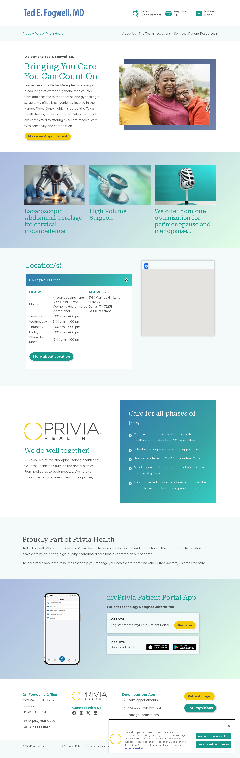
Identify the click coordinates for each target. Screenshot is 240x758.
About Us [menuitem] (129, 33)
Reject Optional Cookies (214, 744)
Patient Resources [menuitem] (201, 33)
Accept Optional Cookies (213, 736)
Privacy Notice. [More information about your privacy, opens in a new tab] (134, 748)
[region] (172, 736)
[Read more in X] (88, 713)
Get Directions (99, 311)
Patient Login (199, 696)
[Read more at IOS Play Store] (157, 647)
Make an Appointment (47, 136)
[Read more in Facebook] (74, 713)
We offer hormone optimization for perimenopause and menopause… (183, 221)
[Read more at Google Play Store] (184, 647)
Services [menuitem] (180, 33)
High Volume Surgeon (108, 214)
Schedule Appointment (151, 13)
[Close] (228, 726)
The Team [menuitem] (146, 33)
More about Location (51, 356)
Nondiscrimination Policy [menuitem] (99, 746)
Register (185, 625)
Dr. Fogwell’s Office (44, 280)
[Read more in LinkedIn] (96, 713)
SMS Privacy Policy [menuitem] (71, 746)
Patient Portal (209, 13)
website (199, 563)
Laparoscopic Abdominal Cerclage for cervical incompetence (53, 221)
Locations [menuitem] (164, 33)
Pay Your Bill (180, 13)
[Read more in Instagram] (82, 713)
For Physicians (200, 708)
